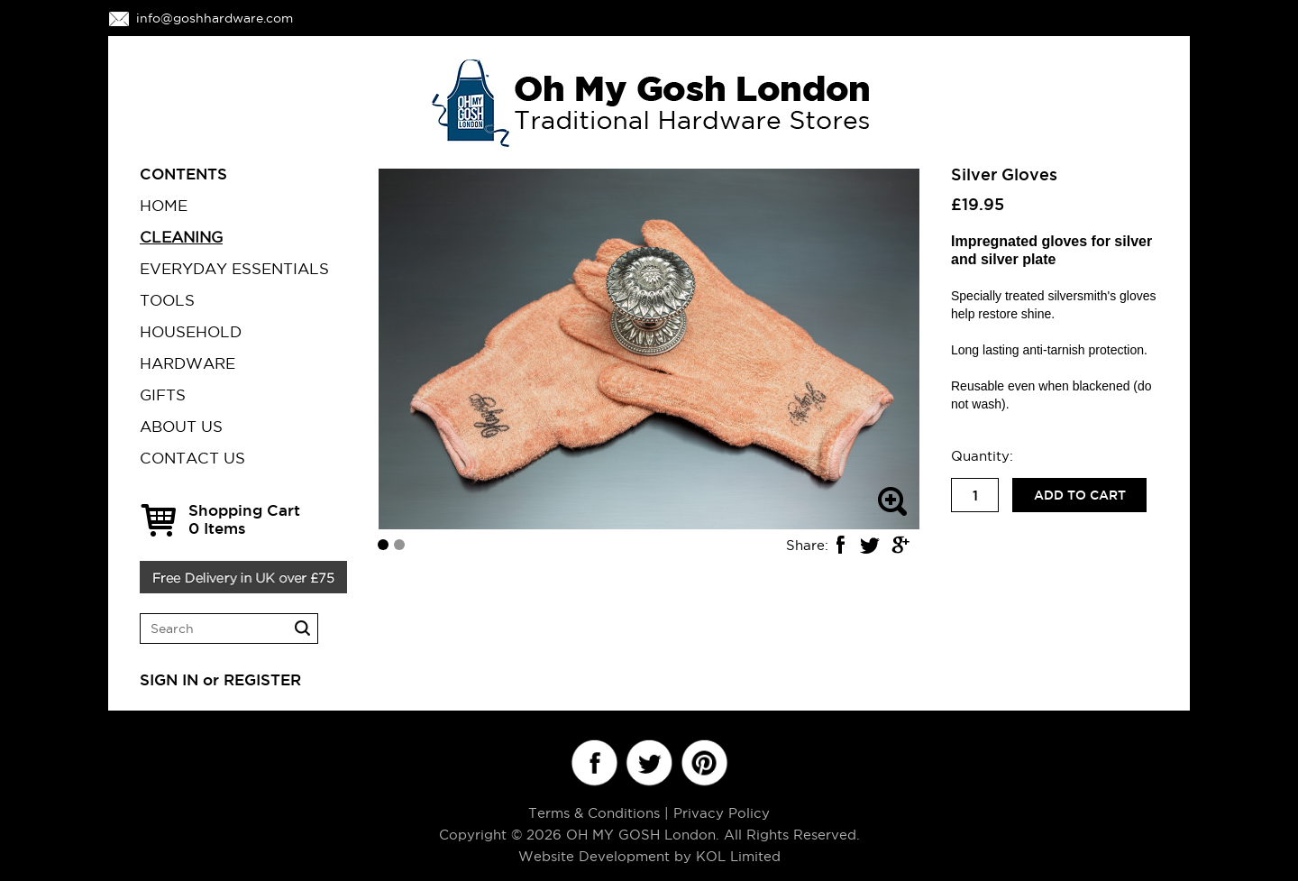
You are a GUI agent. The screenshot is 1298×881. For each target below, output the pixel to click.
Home (163, 205)
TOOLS (167, 300)
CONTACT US (192, 458)
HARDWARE (187, 363)
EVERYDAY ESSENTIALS (234, 269)
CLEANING (181, 237)
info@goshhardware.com (214, 18)
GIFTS (163, 395)
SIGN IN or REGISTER (220, 679)
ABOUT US (181, 426)
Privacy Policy (721, 813)
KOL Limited (738, 856)
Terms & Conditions (594, 813)
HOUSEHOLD (191, 332)
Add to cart (1080, 495)
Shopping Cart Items (244, 519)
